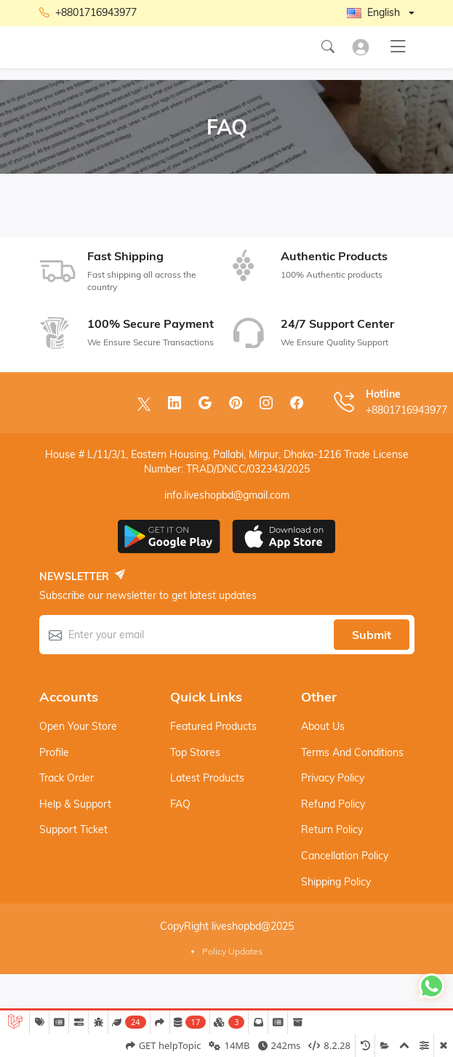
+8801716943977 (88, 13)
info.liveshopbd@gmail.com (226, 495)
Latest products (207, 777)
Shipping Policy (336, 881)
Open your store (78, 726)
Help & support (75, 804)
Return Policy (332, 829)
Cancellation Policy (344, 855)
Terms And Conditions (352, 752)
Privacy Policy (332, 777)
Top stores (195, 752)
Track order (66, 777)
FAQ (180, 804)
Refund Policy (333, 804)
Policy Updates (232, 951)
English (373, 12)
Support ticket (73, 829)
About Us (323, 726)
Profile (54, 752)
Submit (371, 634)
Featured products (213, 726)
